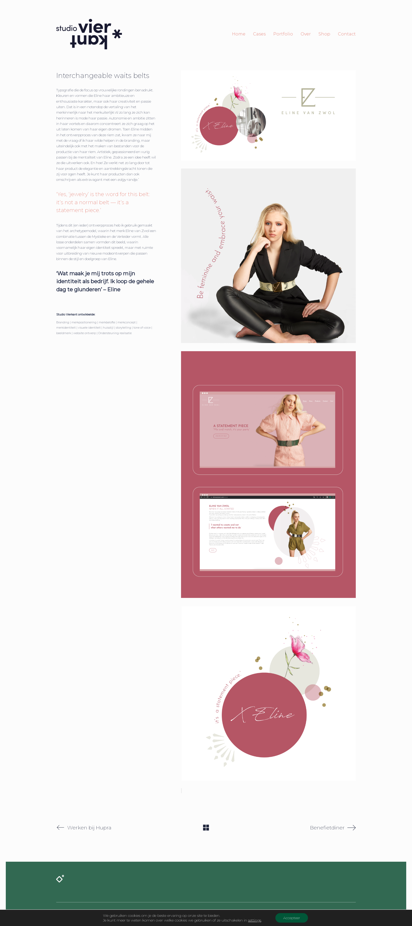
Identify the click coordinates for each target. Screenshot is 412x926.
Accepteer (291, 918)
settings (254, 920)
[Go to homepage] (89, 34)
